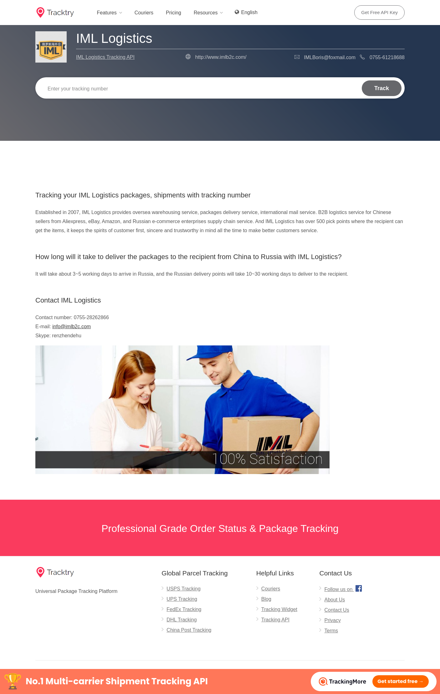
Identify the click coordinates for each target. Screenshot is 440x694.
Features (106, 12)
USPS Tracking (183, 588)
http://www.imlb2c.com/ (221, 57)
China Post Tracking (188, 630)
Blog (266, 599)
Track (381, 88)
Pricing (173, 12)
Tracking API (275, 619)
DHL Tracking (181, 619)
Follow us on (343, 588)
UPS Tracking (181, 599)
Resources (205, 12)
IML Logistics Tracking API (105, 57)
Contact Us (336, 610)
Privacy (332, 620)
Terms (331, 630)
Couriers (144, 12)
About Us (334, 599)
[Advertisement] (220, 157)
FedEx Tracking (183, 609)
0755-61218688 (387, 57)
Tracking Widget (279, 609)
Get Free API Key (379, 12)
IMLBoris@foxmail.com (330, 57)
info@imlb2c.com (71, 326)
